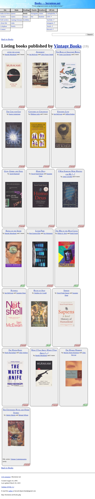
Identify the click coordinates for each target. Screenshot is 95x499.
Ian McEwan (33, 54)
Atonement (40, 52)
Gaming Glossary (16, 20)
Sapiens (66, 290)
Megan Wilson (23, 415)
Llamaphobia (52, 13)
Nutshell (14, 290)
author (11, 491)
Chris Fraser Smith (47, 54)
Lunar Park (39, 231)
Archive (3, 17)
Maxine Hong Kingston (71, 353)
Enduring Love (63, 111)
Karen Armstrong (14, 114)
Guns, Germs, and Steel (13, 171)
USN (49, 17)
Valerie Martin (10, 415)
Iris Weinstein (48, 233)
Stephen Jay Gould (40, 293)
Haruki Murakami (11, 54)
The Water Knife (15, 350)
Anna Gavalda (67, 176)
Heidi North (74, 233)
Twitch (13, 26)
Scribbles (26, 20)
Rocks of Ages (39, 290)
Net (32, 17)
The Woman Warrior (74, 350)
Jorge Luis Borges (65, 54)
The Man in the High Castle (66, 231)
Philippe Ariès (35, 114)
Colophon (3, 26)
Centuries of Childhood (38, 111)
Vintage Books (68, 46)
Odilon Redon (70, 114)
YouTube (50, 20)
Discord (50, 29)
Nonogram (34, 13)
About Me (3, 23)
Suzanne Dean (21, 293)
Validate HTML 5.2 (7, 487)
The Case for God (13, 111)
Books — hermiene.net (47, 3)
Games (13, 17)
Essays (25, 17)
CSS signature (6, 477)
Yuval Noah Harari (37, 174)
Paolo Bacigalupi (10, 353)
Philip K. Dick (62, 233)
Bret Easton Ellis (34, 233)
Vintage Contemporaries (19, 459)
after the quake (13, 52)
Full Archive (4, 20)
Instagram (51, 23)
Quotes (13, 13)
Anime (41, 13)
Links (13, 23)
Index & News (5, 13)
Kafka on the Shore (13, 231)
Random (41, 17)
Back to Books (7, 39)
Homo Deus (40, 171)
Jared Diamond (15, 174)
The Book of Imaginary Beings (68, 52)
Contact (2, 29)
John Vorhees (23, 353)
